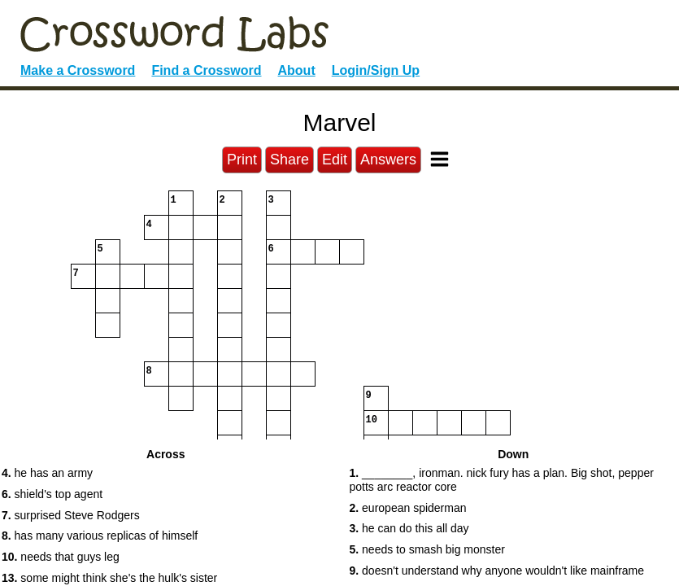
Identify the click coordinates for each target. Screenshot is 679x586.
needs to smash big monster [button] (427, 549)
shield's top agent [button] (52, 494)
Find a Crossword (206, 70)
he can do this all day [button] (409, 528)
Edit (334, 159)
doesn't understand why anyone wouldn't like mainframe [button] (497, 570)
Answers (388, 159)
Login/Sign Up (376, 70)
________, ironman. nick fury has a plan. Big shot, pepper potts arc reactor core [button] (502, 479)
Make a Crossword (77, 70)
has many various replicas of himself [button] (100, 535)
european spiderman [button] (408, 507)
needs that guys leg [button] (61, 556)
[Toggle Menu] (439, 159)
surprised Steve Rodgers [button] (71, 515)
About (297, 70)
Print (242, 159)
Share (289, 159)
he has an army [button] (47, 472)
